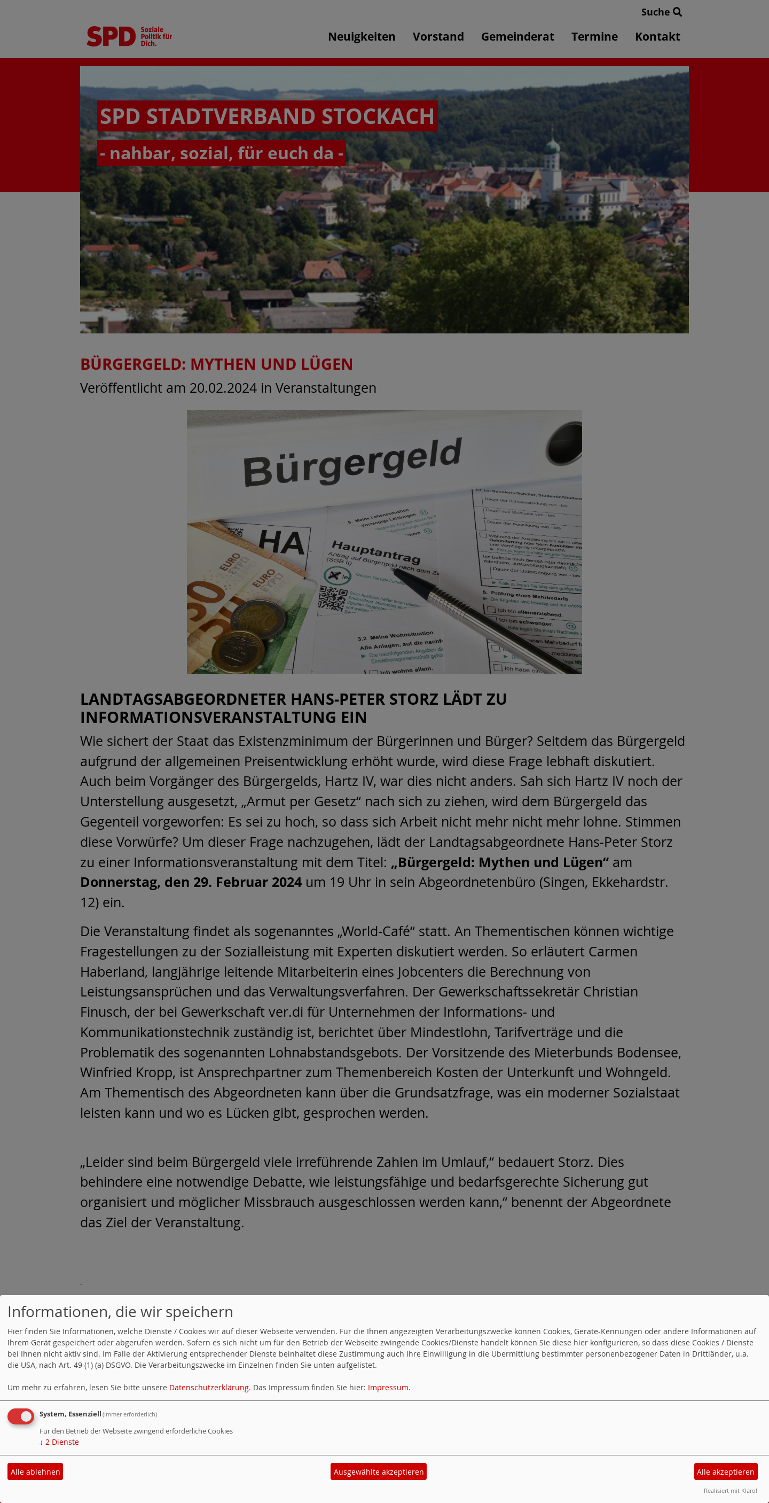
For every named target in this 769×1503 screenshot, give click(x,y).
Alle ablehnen (35, 1472)
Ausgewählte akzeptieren (379, 1472)
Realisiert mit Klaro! (730, 1490)
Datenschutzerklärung (209, 1387)
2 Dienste (59, 1442)
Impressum (388, 1387)
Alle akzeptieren (726, 1472)
